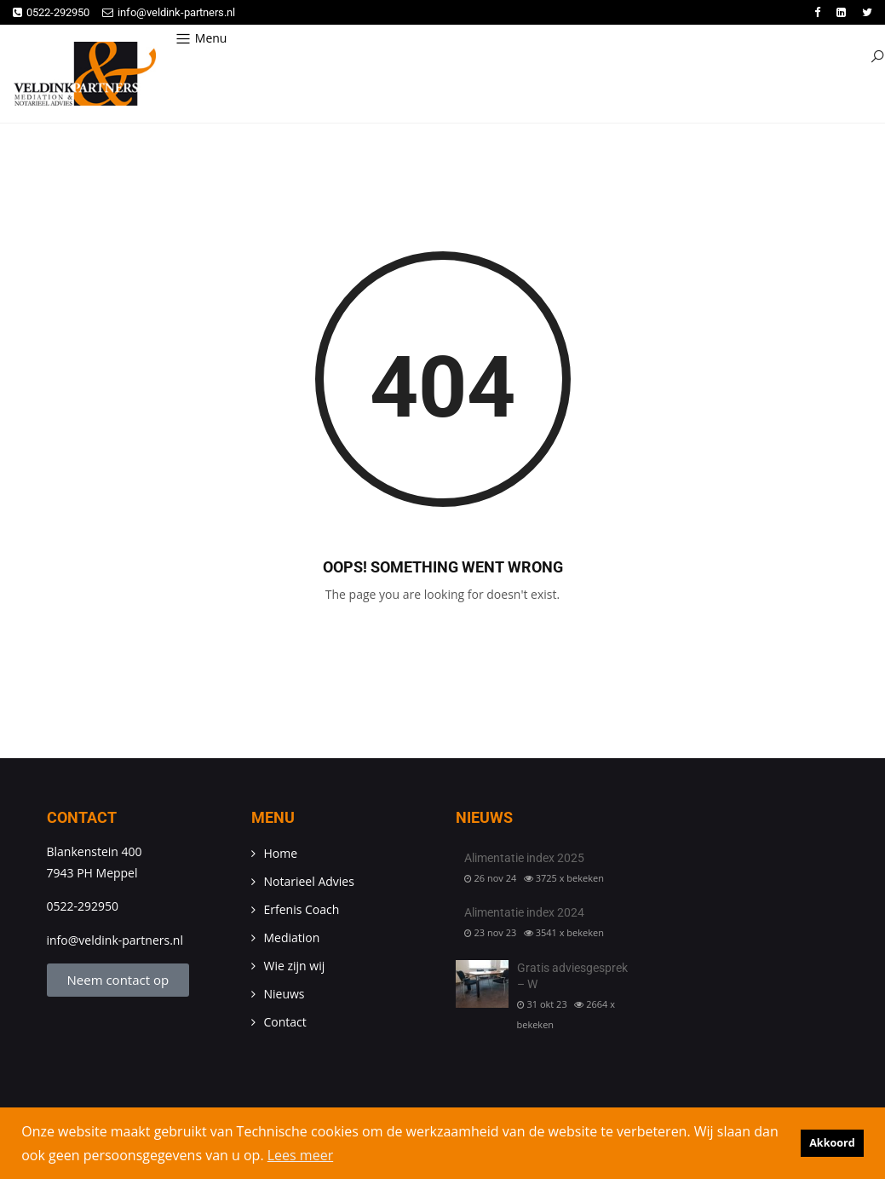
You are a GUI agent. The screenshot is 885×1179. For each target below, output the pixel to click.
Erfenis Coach (302, 909)
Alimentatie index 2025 (524, 858)
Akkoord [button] (832, 1143)
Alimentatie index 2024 (524, 912)
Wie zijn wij (294, 966)
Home (281, 853)
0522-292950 (51, 12)
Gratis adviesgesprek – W (572, 976)
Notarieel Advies (309, 881)
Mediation (292, 937)
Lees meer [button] (300, 1155)
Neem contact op (118, 979)
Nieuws (284, 994)
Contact (285, 1022)
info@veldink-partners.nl (168, 12)
